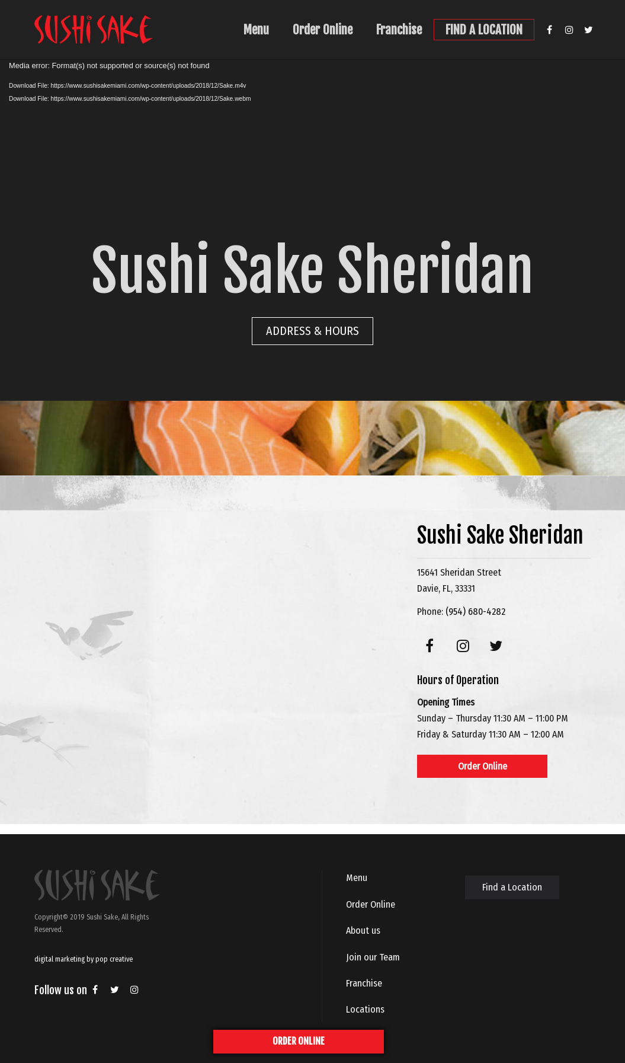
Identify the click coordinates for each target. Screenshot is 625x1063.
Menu (256, 29)
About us (363, 930)
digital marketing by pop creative (83, 959)
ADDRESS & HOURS (312, 331)
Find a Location (512, 887)
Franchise (399, 29)
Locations (365, 1009)
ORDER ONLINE (299, 1041)
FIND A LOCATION (484, 29)
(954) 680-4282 (475, 611)
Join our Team (373, 957)
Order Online (322, 29)
